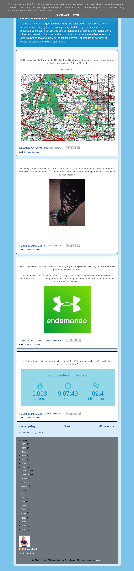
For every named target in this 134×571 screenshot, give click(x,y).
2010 (24, 529)
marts (24, 505)
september (26, 482)
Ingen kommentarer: (53, 148)
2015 (24, 525)
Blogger (98, 560)
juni (23, 494)
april (23, 501)
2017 (24, 518)
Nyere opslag (27, 426)
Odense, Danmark (32, 152)
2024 (24, 444)
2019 (24, 463)
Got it (75, 15)
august (24, 486)
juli (22, 490)
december (25, 470)
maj (23, 497)
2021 (24, 456)
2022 (24, 452)
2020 (24, 459)
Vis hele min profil (26, 553)
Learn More (62, 15)
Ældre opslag (107, 426)
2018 (24, 467)
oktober (24, 478)
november (25, 474)
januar (24, 513)
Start (67, 426)
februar (24, 509)
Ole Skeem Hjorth (30, 549)
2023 (24, 448)
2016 (24, 522)
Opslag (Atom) (36, 432)
